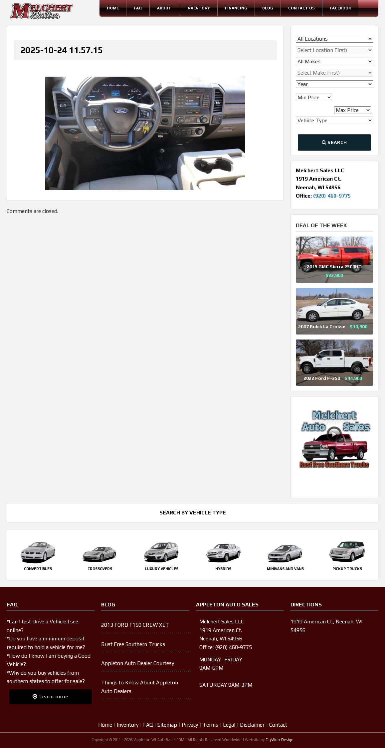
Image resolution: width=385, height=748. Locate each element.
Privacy (190, 725)
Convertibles (38, 569)
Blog (267, 8)
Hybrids (223, 569)
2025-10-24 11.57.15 (61, 50)
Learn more (51, 696)
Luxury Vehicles (161, 569)
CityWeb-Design (279, 740)
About (164, 8)
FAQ (138, 8)
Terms (210, 725)
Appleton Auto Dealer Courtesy (137, 663)
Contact (278, 725)
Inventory (198, 8)
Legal (229, 725)
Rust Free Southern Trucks (133, 644)
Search (334, 142)
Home (113, 8)
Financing (236, 8)
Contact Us (301, 8)
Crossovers (100, 569)
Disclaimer (252, 725)
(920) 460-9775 (332, 196)
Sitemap (167, 725)
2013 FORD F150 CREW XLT (135, 625)
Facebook (340, 8)
